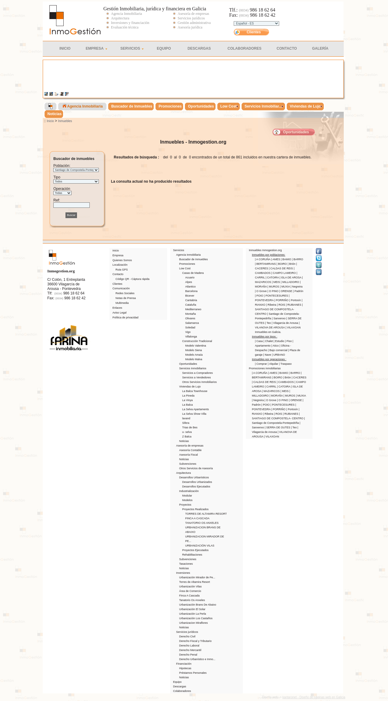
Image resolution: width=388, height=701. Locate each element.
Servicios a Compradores (197, 372)
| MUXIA (285, 286)
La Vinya (187, 400)
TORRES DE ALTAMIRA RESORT (206, 513)
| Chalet (268, 341)
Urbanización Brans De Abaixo (197, 604)
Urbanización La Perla (192, 613)
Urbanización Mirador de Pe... (197, 577)
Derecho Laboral (189, 645)
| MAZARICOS (271, 391)
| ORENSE (286, 291)
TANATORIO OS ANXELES (202, 522)
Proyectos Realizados (195, 509)
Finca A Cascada (189, 595)
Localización (120, 264)
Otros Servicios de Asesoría (196, 468)
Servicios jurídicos (187, 631)
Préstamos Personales (193, 672)
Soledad (190, 327)
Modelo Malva (193, 359)
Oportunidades (296, 132)
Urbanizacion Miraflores (193, 622)
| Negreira (297, 286)
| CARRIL (271, 386)
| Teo (268, 322)
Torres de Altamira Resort (194, 581)
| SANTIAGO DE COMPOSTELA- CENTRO (279, 309)
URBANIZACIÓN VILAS (199, 545)
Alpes (188, 282)
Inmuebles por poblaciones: (268, 254)
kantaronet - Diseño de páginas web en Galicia (314, 697)
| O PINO (273, 291)
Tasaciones (186, 563)
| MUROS (274, 286)
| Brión (292, 263)
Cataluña (190, 304)
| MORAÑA (276, 395)
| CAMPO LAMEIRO (283, 272)
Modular (187, 495)
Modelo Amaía (194, 354)
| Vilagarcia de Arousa (285, 322)
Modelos (187, 500)
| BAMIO (286, 259)
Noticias (184, 441)
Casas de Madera (193, 272)
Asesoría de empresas (189, 445)
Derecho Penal (188, 654)
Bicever (189, 295)
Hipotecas (185, 668)
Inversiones (183, 572)
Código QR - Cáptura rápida (132, 279)
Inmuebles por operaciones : (269, 359)
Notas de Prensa (125, 298)
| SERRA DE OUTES (278, 427)
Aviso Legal (119, 312)
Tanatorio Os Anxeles (192, 600)
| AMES (276, 259)
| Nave (267, 354)
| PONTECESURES (276, 295)
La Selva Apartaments (195, 409)
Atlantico (190, 286)
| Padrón (298, 291)
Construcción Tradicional (197, 341)
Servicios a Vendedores (196, 377)
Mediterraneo (193, 309)
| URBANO (278, 354)
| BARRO (297, 259)
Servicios (130, 48)
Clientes (254, 32)
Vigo (188, 332)
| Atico (275, 345)
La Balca (187, 404)
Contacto (287, 48)
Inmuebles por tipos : (264, 336)
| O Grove (261, 291)
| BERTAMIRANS (266, 263)
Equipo (164, 48)
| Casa (259, 341)
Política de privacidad (125, 317)
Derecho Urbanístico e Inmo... (197, 659)
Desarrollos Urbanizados (197, 481)
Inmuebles (65, 121)
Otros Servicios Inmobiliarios (199, 382)
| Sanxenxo (279, 318)
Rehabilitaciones (192, 554)
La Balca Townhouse (194, 391)
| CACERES (299, 377)
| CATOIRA (272, 277)
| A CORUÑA (263, 259)
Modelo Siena (193, 350)
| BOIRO (282, 263)
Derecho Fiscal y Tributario (195, 641)
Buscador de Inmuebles (193, 259)
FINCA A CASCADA (197, 518)
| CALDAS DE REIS (281, 268)
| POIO (259, 295)
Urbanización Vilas (190, 586)
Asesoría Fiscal (188, 454)
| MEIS (276, 282)
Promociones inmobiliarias (265, 368)
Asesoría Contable (190, 450)
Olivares (190, 318)
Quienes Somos (122, 260)
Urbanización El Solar (192, 609)
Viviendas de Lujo (190, 386)
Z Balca (187, 436)
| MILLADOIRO (290, 282)
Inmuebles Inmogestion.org (265, 250)
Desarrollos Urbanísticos (194, 477)
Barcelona (191, 291)
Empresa (95, 48)
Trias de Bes (189, 427)
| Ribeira (271, 304)
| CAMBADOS (286, 382)
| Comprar (261, 363)
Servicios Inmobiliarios (192, 368)
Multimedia (122, 302)
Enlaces (117, 307)
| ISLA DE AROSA (290, 277)
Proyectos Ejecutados (195, 550)
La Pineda (188, 395)
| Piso (289, 341)
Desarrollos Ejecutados (196, 486)
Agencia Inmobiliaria (188, 254)
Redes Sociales (125, 293)
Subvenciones (187, 463)
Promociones (187, 263)
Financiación (184, 663)
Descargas (199, 48)
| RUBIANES (294, 304)
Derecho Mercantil (190, 650)
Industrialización (189, 491)
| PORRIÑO (281, 300)
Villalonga (191, 336)
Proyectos (185, 504)
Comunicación (121, 288)
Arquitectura (183, 472)
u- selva (187, 432)
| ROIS (281, 304)
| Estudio (279, 341)
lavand (186, 418)
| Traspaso (285, 363)
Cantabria (191, 300)
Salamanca (192, 322)
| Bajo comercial (278, 350)
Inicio (65, 48)
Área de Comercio (190, 591)
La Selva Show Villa (194, 413)
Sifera (185, 422)
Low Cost (185, 268)
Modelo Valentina (195, 345)
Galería (320, 48)
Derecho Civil (187, 636)
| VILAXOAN (293, 327)
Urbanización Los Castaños (195, 618)
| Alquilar (273, 363)
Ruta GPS (121, 269)
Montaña (190, 313)
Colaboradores (245, 48)
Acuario (190, 277)
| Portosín (295, 300)
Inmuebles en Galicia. (268, 332)
